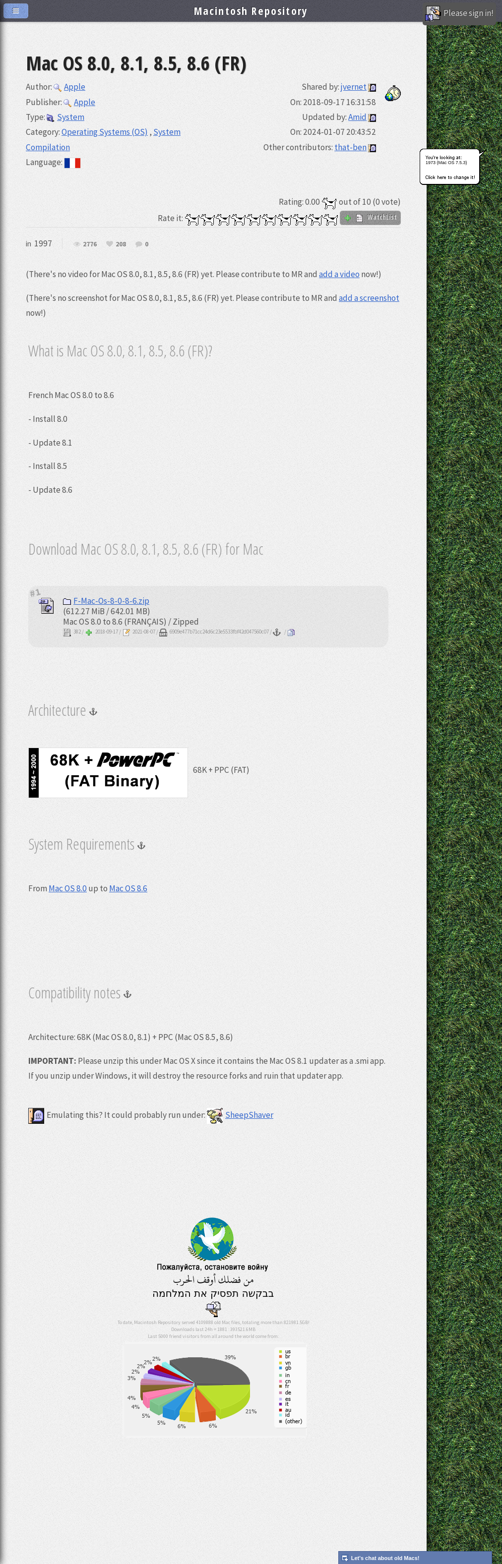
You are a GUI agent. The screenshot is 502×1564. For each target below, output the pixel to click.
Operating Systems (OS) (105, 131)
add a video (339, 274)
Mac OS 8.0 (68, 888)
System (65, 117)
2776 (90, 244)
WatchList (370, 217)
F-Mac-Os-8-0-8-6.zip (106, 600)
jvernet (354, 86)
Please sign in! (459, 14)
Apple (69, 86)
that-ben (350, 147)
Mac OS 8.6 (128, 888)
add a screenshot (369, 297)
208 (121, 244)
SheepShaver (240, 1114)
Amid (357, 117)
